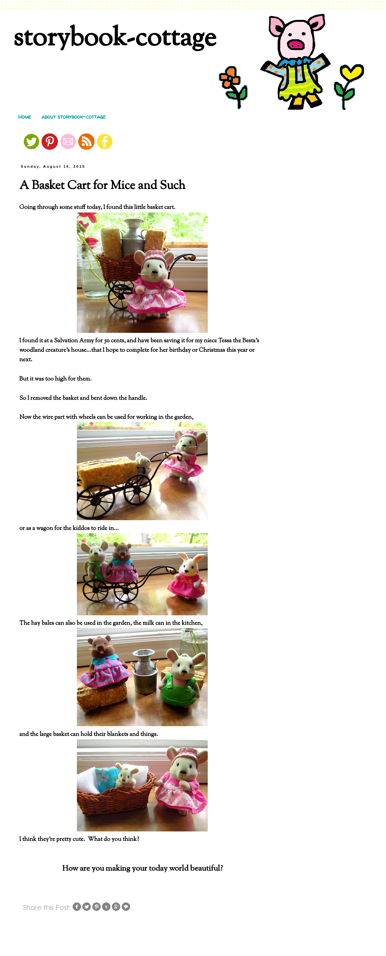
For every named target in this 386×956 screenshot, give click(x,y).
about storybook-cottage (74, 116)
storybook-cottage (114, 39)
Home (24, 116)
